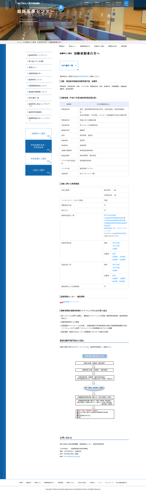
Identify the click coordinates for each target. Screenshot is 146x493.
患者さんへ (72, 46)
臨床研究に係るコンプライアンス (39, 105)
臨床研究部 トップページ (38, 55)
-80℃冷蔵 (115, 243)
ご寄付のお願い (82, 482)
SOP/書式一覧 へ (69, 65)
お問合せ (92, 482)
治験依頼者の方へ (35, 73)
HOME (21, 482)
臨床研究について (35, 80)
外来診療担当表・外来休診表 (38, 146)
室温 (114, 254)
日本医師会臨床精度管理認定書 (114, 220)
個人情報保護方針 (121, 482)
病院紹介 (62, 46)
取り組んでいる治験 (36, 61)
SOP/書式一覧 (34, 98)
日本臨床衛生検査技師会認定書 (114, 218)
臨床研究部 (43, 42)
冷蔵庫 (114, 249)
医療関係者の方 (85, 46)
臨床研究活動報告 (35, 112)
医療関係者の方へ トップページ (39, 119)
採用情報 (124, 46)
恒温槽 (114, 281)
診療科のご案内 (30, 42)
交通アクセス (70, 482)
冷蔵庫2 (123, 257)
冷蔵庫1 (115, 257)
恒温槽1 (115, 260)
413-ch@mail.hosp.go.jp (72, 456)
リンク (100, 482)
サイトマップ (109, 482)
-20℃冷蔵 (115, 246)
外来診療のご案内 (38, 159)
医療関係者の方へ (49, 482)
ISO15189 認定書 (110, 215)
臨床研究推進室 (82, 76)
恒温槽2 (123, 260)
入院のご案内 (38, 170)
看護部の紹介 (112, 46)
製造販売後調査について (38, 92)
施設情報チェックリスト (71, 302)
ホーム (19, 42)
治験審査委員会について (38, 86)
